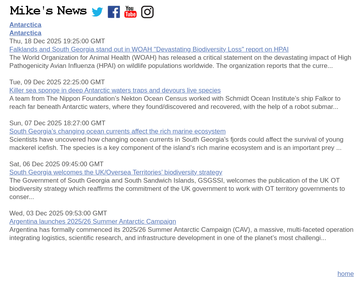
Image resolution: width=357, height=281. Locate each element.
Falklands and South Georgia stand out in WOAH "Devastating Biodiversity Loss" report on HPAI (149, 49)
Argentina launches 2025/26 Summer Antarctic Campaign (92, 221)
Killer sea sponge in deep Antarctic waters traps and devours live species (115, 90)
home (345, 273)
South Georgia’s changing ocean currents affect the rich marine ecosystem (117, 131)
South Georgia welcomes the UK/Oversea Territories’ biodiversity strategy (115, 172)
